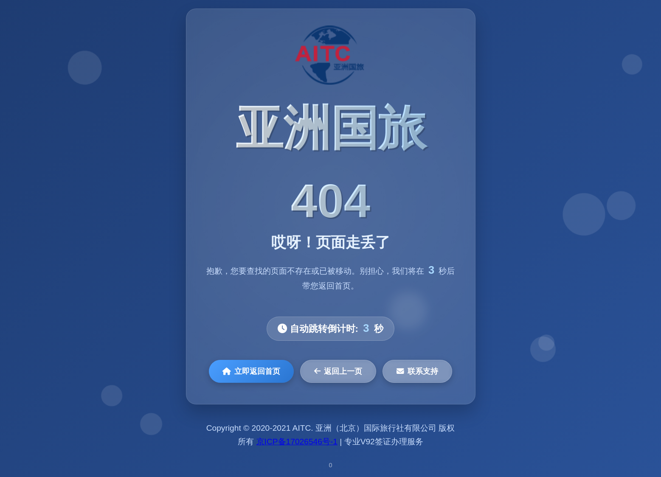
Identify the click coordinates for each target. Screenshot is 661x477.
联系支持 (417, 371)
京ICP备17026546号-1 (297, 441)
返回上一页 (338, 371)
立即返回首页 (251, 371)
